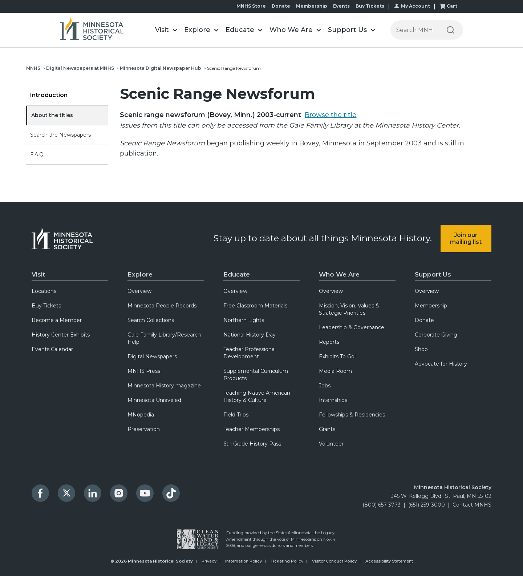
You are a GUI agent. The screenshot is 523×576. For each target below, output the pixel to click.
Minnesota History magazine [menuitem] (164, 385)
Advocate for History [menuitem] (441, 363)
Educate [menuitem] (236, 274)
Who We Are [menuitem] (339, 274)
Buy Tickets (370, 6)
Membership (311, 6)
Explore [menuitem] (140, 274)
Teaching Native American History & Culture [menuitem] (256, 396)
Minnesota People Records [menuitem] (161, 305)
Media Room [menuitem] (335, 371)
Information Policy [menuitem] (243, 561)
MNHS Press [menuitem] (143, 371)
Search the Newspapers (60, 135)
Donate (281, 6)
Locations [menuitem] (44, 291)
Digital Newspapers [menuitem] (152, 356)
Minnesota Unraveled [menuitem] (154, 400)
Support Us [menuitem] (433, 274)
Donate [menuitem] (424, 320)
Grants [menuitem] (327, 429)
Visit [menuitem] (38, 274)
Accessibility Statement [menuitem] (389, 561)
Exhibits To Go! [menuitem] (337, 356)
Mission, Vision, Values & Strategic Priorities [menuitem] (349, 309)
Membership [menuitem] (431, 305)
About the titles (52, 115)
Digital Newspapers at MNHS (80, 68)
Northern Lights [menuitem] (243, 320)
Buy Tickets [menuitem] (46, 305)
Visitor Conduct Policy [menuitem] (334, 561)
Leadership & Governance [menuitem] (351, 327)
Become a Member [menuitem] (57, 320)
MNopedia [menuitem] (140, 414)
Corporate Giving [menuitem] (436, 334)
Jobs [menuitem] (325, 385)
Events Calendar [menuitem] (52, 349)
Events (341, 6)
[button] (166, 30)
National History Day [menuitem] (249, 334)
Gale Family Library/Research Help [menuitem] (164, 338)
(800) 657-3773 (381, 505)
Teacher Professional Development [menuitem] (249, 353)
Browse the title (330, 115)
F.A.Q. (37, 154)
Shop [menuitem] (421, 349)
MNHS (33, 68)
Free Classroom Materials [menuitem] (255, 305)
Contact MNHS (472, 505)
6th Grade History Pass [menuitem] (252, 443)
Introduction (49, 95)
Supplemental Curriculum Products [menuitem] (255, 375)
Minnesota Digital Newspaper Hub (160, 68)
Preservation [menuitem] (143, 429)
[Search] (450, 30)
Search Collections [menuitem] (150, 320)
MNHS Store (251, 6)
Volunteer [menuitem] (331, 443)
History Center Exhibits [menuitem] (61, 334)
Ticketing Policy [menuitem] (287, 561)
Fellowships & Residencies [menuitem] (352, 414)
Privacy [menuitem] (209, 561)
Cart (452, 6)
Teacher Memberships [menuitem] (251, 429)
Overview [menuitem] (139, 291)
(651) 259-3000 (426, 505)
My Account (415, 6)
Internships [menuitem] (333, 400)
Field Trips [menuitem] (235, 414)
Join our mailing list (466, 238)
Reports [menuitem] (329, 342)
